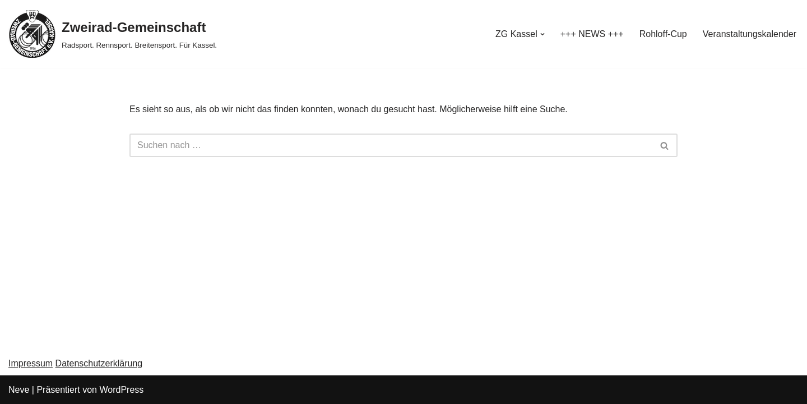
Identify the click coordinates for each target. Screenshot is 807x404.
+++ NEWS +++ (592, 34)
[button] (542, 34)
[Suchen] (390, 145)
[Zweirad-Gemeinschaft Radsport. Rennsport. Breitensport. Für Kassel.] (112, 34)
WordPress (121, 389)
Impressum (30, 363)
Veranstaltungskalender (749, 34)
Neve (18, 389)
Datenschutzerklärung (99, 363)
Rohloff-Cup (663, 34)
